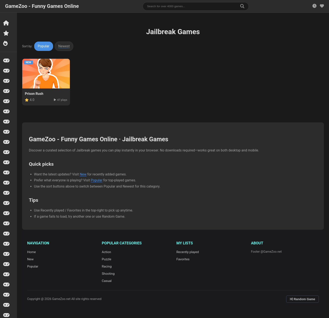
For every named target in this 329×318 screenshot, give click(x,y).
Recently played (187, 252)
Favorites (183, 259)
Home (31, 252)
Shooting (108, 274)
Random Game (302, 299)
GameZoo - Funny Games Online (42, 6)
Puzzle (106, 259)
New (83, 174)
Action (106, 252)
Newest (64, 46)
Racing (107, 266)
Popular (43, 46)
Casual (107, 281)
